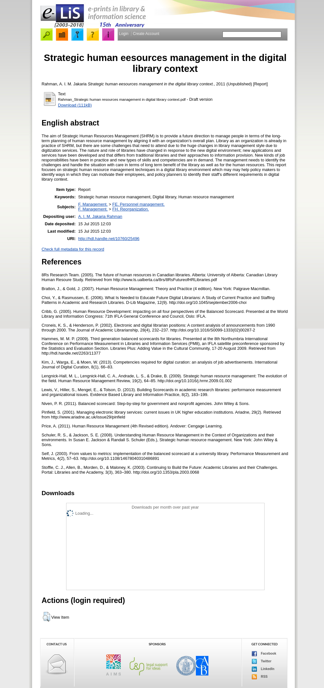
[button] (46, 617)
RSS (260, 676)
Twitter (262, 661)
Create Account (146, 33)
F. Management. (93, 204)
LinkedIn (263, 669)
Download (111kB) (75, 105)
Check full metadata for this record (73, 249)
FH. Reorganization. (130, 209)
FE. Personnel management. (138, 204)
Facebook (264, 653)
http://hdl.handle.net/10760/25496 (108, 238)
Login (123, 33)
